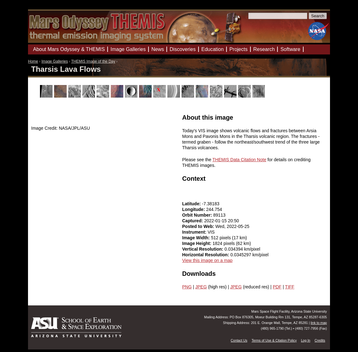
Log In (305, 340)
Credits (320, 340)
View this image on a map (207, 260)
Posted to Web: (198, 226)
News (157, 49)
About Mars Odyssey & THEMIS (69, 49)
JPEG (201, 286)
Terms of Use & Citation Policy (274, 340)
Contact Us (239, 340)
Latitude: (192, 203)
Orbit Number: (197, 215)
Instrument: (195, 232)
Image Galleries (55, 61)
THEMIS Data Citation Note (239, 159)
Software (290, 49)
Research (264, 49)
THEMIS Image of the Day (93, 61)
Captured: (193, 220)
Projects (238, 49)
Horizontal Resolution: (206, 254)
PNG (187, 286)
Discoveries (183, 49)
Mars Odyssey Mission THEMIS (46, 7)
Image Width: (196, 237)
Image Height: (197, 243)
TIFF (289, 286)
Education (212, 49)
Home (33, 61)
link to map (318, 323)
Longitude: (194, 209)
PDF (277, 286)
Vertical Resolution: (203, 249)
